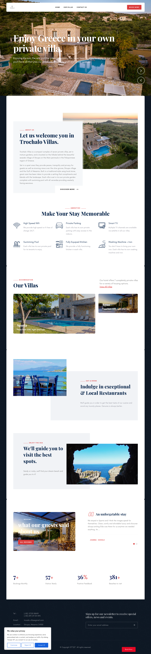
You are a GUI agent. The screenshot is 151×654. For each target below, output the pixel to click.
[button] (141, 80)
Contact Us (82, 7)
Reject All (28, 645)
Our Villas (68, 7)
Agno (106, 305)
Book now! (134, 7)
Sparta (22, 325)
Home (57, 7)
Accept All (41, 645)
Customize (13, 645)
